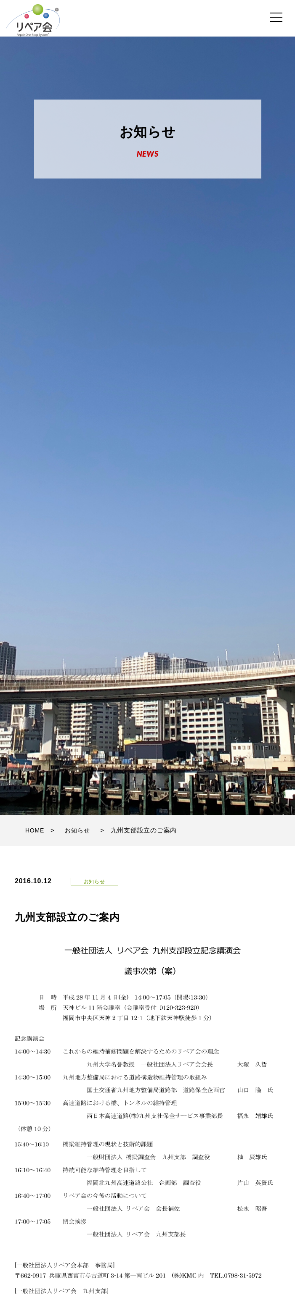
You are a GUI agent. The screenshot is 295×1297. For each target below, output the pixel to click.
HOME (34, 830)
